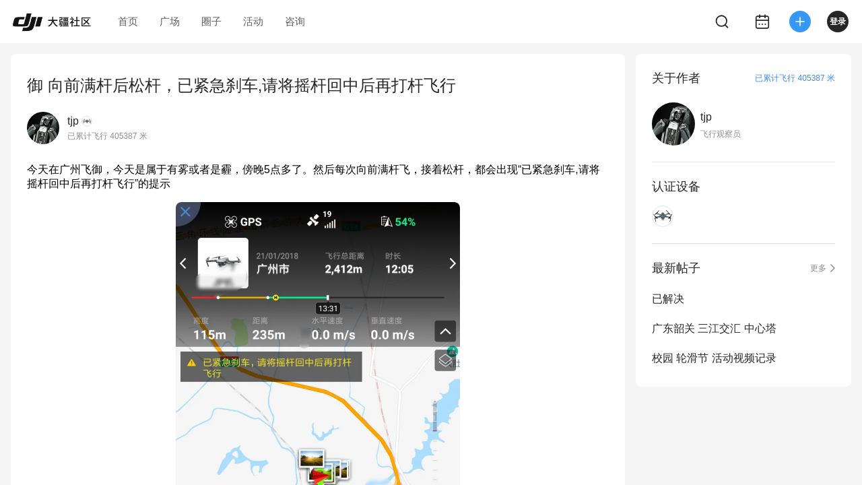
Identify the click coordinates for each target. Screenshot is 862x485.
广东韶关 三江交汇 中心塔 (714, 328)
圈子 (211, 21)
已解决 (668, 298)
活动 (253, 21)
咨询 (295, 21)
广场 (170, 21)
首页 (128, 21)
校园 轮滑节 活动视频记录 (714, 358)
